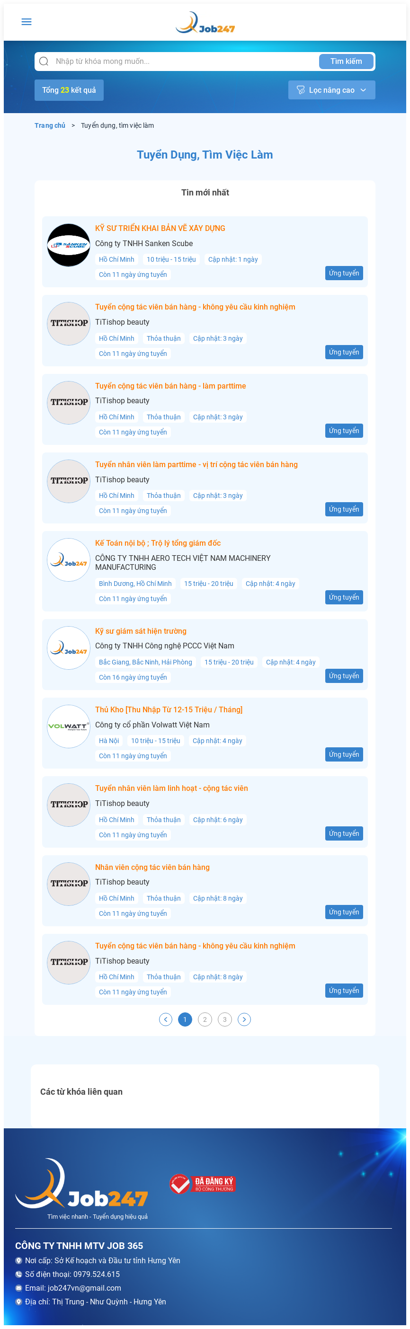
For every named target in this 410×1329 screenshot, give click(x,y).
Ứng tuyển (344, 273)
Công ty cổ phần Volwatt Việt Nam (152, 725)
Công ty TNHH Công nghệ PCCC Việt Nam (164, 646)
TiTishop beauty (122, 322)
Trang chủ (50, 125)
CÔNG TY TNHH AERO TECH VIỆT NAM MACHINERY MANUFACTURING (183, 563)
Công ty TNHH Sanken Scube (144, 243)
